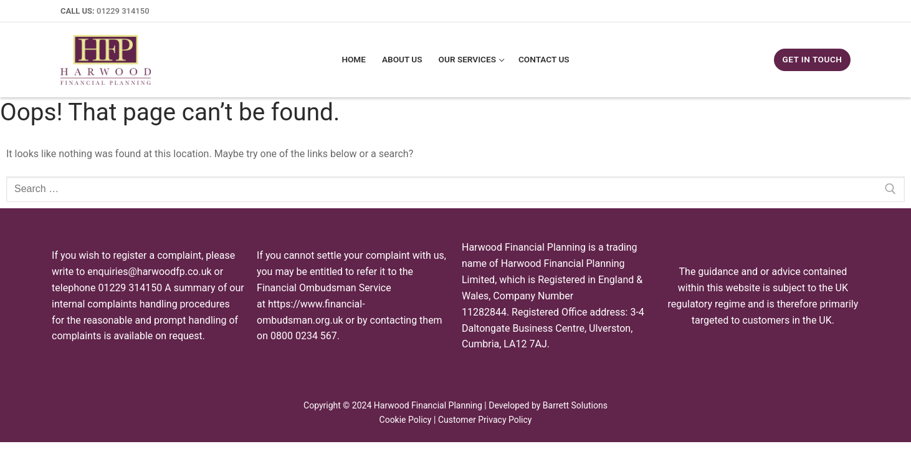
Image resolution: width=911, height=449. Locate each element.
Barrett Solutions (575, 405)
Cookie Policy (405, 420)
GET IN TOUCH (812, 59)
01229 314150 (123, 11)
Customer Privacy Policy (485, 420)
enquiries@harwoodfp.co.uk (149, 272)
